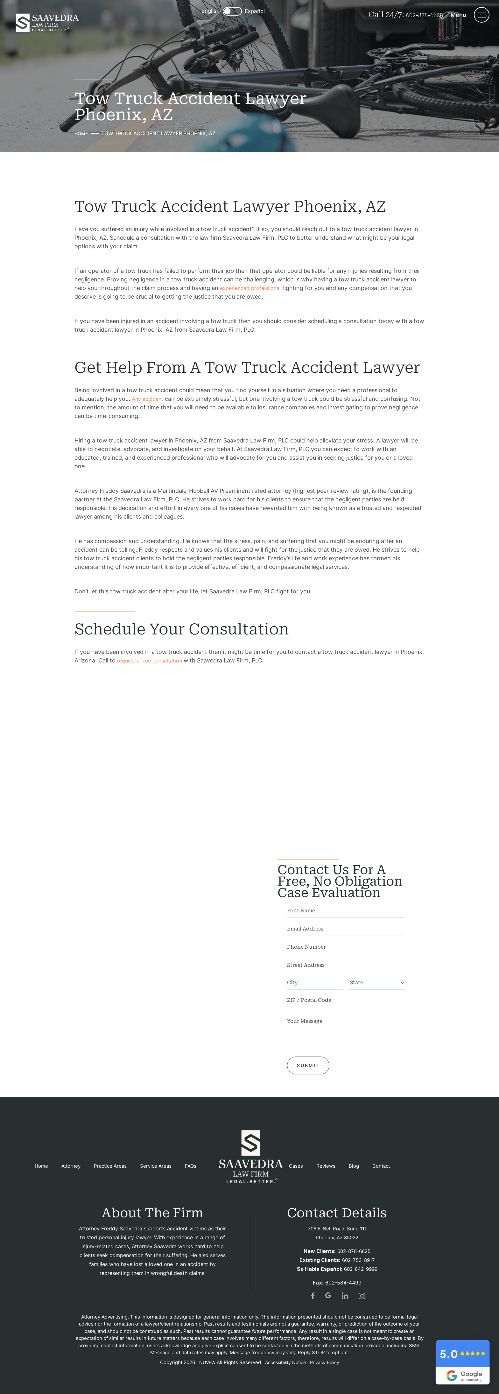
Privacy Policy (327, 1362)
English (205, 11)
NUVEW (204, 1362)
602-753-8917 (358, 1260)
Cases (303, 1166)
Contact (391, 1166)
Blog (362, 1166)
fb (312, 1295)
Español (249, 11)
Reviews (334, 1166)
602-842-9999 (360, 1269)
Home (42, 1166)
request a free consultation (153, 660)
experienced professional (254, 287)
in (345, 1295)
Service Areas (161, 1166)
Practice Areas (113, 1166)
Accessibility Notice (285, 1362)
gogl (328, 1295)
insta (361, 1295)
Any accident (149, 398)
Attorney (72, 1166)
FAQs (197, 1166)
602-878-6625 (419, 14)
